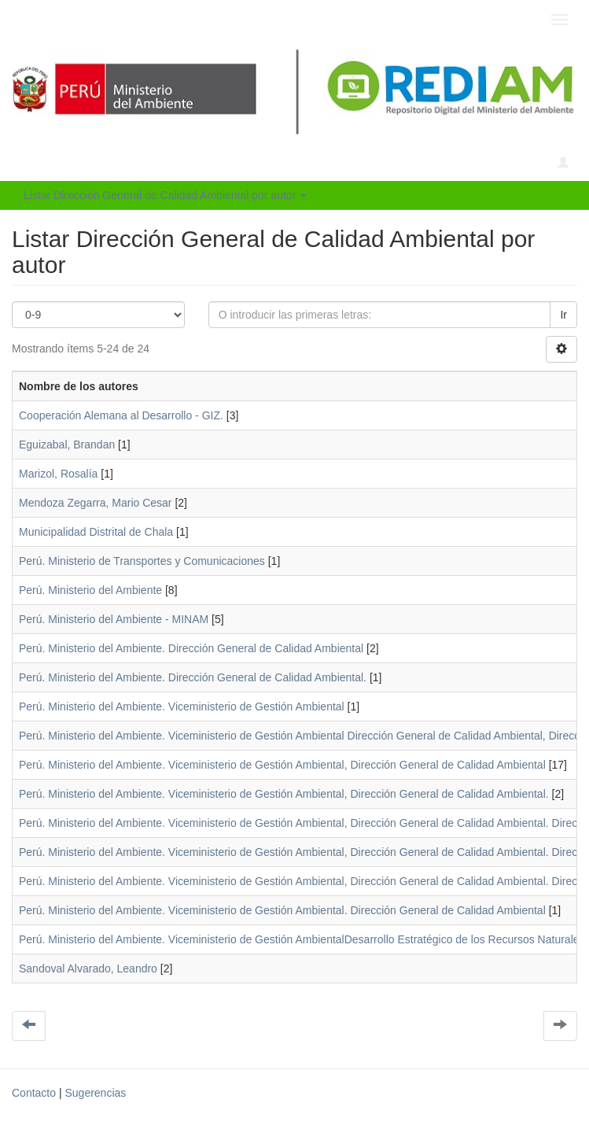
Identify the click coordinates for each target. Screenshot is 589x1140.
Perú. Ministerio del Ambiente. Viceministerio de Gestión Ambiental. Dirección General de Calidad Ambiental (282, 910)
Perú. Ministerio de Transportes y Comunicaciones (142, 561)
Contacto (34, 1093)
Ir (563, 314)
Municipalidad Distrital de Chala (96, 532)
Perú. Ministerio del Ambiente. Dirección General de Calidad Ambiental (191, 648)
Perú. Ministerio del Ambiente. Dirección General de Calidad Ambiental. (192, 677)
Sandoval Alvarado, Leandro (88, 968)
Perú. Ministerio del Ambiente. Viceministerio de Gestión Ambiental (181, 706)
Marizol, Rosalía (58, 473)
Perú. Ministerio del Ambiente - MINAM (113, 619)
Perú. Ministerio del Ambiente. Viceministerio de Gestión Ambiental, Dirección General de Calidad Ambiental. (284, 794)
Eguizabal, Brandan (67, 444)
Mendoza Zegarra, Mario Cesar (95, 502)
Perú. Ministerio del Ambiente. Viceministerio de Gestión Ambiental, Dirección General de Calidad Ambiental (282, 764)
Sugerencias (95, 1093)
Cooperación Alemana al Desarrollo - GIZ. (121, 415)
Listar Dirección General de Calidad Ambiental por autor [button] (165, 195)
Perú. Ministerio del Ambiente (90, 590)
